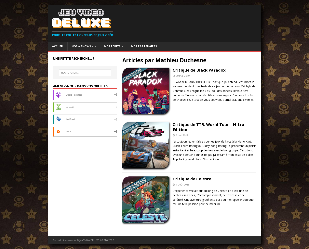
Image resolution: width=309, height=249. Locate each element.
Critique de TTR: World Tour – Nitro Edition (208, 127)
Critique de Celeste (192, 179)
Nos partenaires (144, 46)
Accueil (57, 46)
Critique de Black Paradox (199, 70)
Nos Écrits (112, 46)
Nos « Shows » (82, 46)
